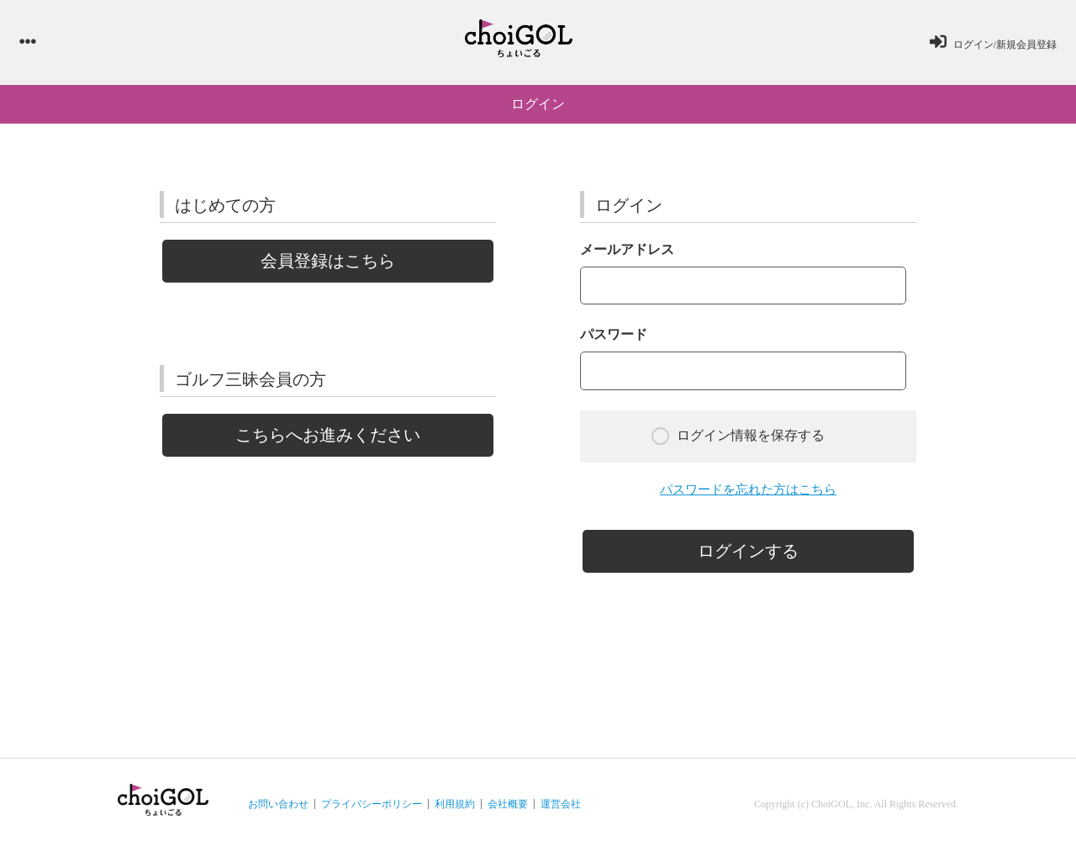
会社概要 (508, 811)
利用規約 (455, 811)
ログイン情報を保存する (738, 443)
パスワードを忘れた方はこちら (748, 496)
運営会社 (561, 811)
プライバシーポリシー (371, 811)
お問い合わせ (278, 811)
